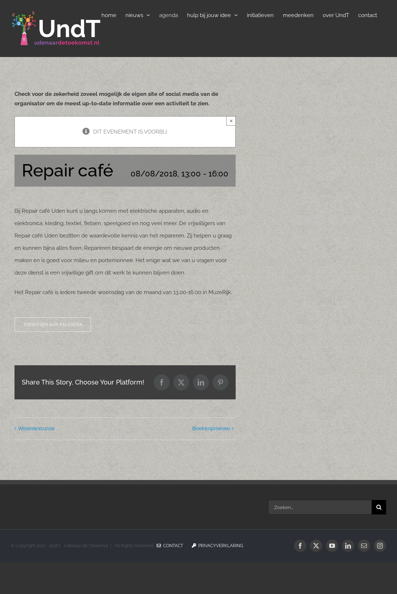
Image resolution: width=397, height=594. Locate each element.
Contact (170, 545)
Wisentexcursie (36, 428)
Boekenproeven (211, 428)
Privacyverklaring (217, 545)
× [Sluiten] (231, 121)
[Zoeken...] (320, 507)
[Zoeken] (379, 507)
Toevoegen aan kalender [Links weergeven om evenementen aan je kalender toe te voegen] (52, 324)
